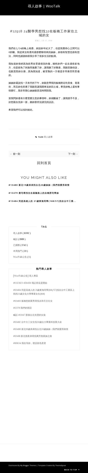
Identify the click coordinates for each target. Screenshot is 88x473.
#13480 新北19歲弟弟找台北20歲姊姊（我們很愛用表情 (39, 185)
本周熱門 (18, 251)
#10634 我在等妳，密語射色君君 (29, 343)
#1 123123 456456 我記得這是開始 (30, 282)
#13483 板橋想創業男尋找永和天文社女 (33, 300)
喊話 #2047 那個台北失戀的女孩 (29, 315)
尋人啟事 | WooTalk (44, 6)
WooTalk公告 (20, 256)
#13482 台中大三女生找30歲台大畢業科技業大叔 (37, 322)
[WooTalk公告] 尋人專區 (25, 275)
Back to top (72, 470)
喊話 (15, 239)
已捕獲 (16, 245)
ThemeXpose (60, 465)
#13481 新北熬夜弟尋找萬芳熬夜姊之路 (32, 336)
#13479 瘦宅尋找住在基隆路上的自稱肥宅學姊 (34, 193)
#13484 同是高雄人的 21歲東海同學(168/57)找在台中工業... (42, 201)
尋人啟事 (48, 136)
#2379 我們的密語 (22, 307)
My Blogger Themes (28, 465)
